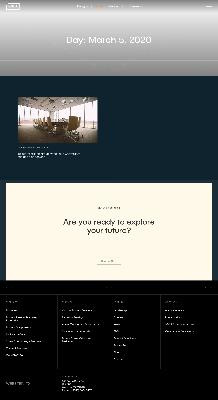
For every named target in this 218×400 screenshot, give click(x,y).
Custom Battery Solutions (77, 310)
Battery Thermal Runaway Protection (21, 319)
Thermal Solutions (16, 348)
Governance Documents (179, 331)
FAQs (117, 331)
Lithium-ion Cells (15, 334)
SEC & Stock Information (179, 324)
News (117, 324)
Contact (119, 359)
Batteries (11, 310)
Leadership (120, 310)
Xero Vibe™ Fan (15, 355)
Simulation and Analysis (76, 331)
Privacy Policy (122, 345)
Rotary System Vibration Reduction (76, 340)
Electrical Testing (72, 317)
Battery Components (18, 327)
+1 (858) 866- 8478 (81, 390)
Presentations (173, 317)
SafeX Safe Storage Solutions (23, 341)
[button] (81, 6)
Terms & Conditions (125, 338)
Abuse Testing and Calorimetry (80, 324)
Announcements (174, 310)
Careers (118, 317)
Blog (116, 352)
